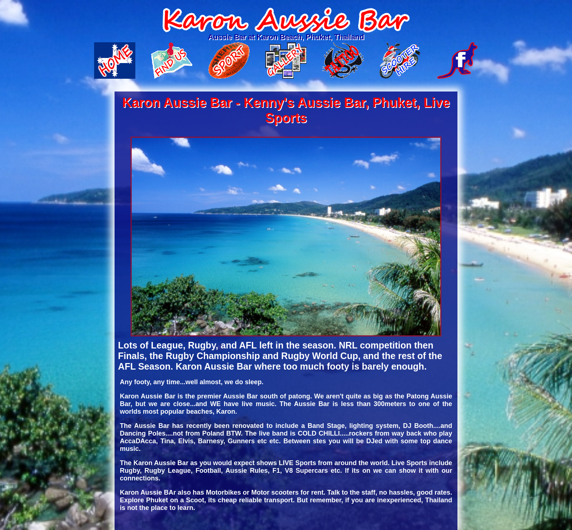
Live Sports (229, 60)
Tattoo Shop (343, 60)
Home (114, 60)
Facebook (457, 60)
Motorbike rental (400, 60)
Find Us (171, 60)
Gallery (285, 60)
